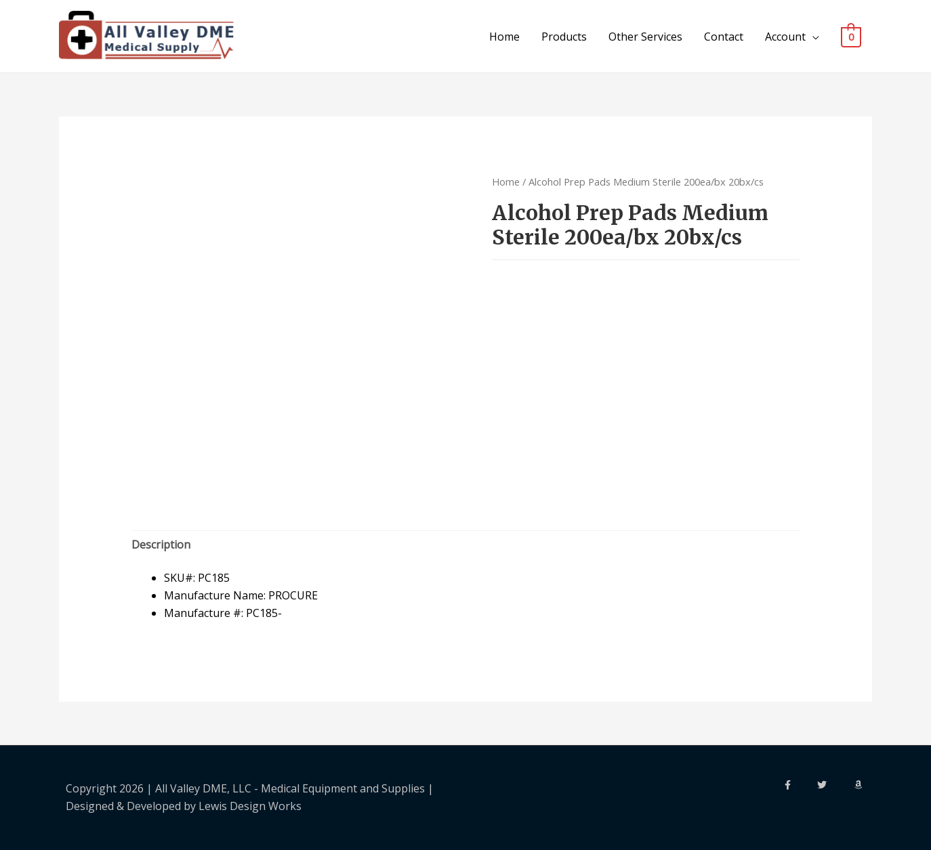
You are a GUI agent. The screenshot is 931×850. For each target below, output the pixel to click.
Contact (724, 36)
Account (786, 36)
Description (160, 544)
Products (564, 36)
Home (505, 36)
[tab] (160, 545)
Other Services (646, 36)
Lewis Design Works (250, 806)
